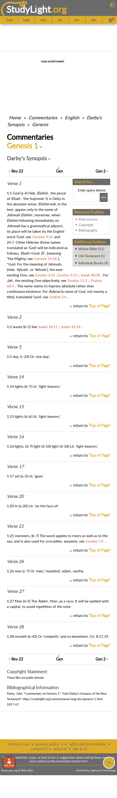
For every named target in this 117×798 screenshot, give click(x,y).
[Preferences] (112, 20)
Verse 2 (14, 317)
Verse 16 (15, 436)
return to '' (91, 305)
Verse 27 (15, 591)
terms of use (18, 744)
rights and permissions (87, 744)
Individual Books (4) (93, 263)
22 (17, 171)
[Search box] (87, 197)
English (72, 117)
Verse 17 (15, 466)
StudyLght (28, 9)
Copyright (86, 225)
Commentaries (42, 117)
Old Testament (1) (91, 256)
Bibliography (88, 230)
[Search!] (104, 197)
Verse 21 (15, 526)
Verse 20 (15, 496)
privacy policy (47, 744)
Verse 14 (15, 376)
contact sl (39, 748)
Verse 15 (15, 406)
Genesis (40, 124)
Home (15, 117)
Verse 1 (14, 183)
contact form (79, 761)
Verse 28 (15, 626)
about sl (59, 748)
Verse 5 (14, 346)
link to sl (79, 748)
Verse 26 (15, 561)
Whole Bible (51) (91, 249)
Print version (88, 219)
